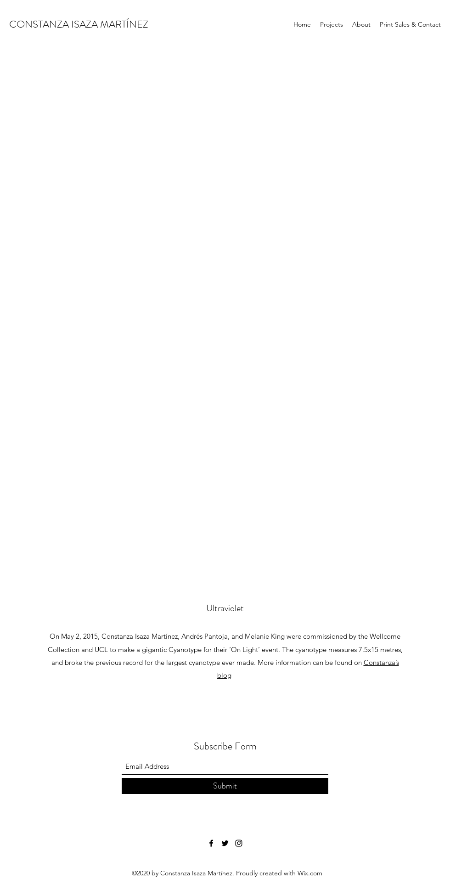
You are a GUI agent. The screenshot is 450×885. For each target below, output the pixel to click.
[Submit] (225, 786)
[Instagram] (238, 843)
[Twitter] (225, 843)
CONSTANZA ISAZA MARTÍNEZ (78, 24)
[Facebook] (211, 843)
